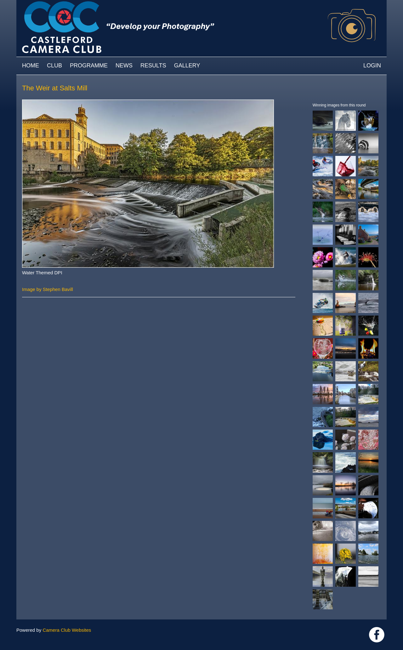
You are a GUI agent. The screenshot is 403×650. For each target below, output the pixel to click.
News (124, 65)
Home (30, 65)
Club (54, 65)
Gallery (187, 65)
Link (376, 634)
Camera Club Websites (67, 630)
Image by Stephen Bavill (47, 289)
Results (153, 65)
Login (372, 65)
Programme (89, 65)
